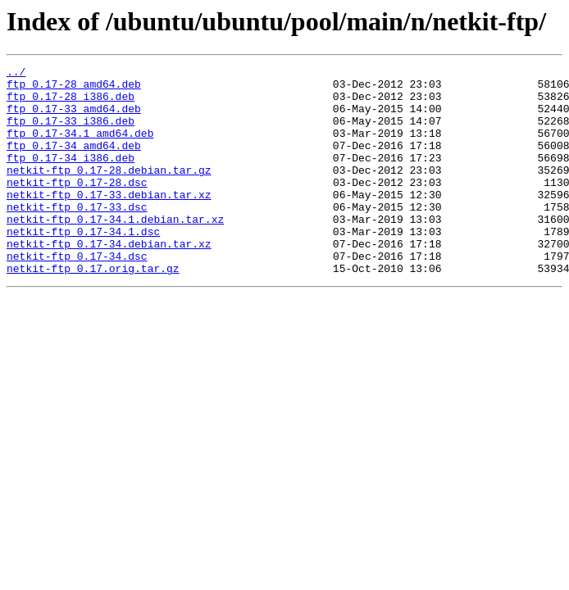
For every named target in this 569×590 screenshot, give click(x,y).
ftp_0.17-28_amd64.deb (74, 88)
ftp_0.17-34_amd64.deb (74, 162)
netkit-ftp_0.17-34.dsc (77, 295)
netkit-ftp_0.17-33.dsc (77, 236)
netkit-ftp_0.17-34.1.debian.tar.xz (115, 250)
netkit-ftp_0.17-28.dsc (77, 206)
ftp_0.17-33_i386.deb (70, 132)
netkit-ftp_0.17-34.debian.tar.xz (109, 280)
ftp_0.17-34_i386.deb (70, 177)
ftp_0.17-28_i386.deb (70, 103)
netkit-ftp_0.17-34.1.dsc (83, 265)
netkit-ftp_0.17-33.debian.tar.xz (109, 221)
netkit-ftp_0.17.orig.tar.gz (93, 309)
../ (16, 73)
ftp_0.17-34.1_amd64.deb (80, 147)
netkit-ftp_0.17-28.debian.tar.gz (109, 191)
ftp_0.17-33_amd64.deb (74, 118)
